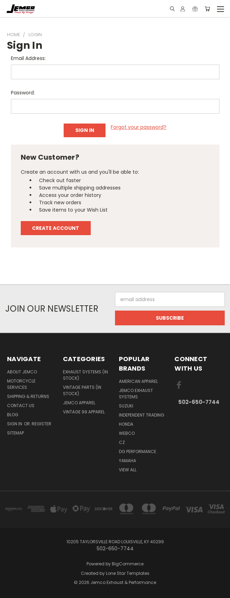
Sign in (15, 424)
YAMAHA (127, 461)
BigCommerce (127, 564)
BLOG (12, 415)
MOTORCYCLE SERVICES (21, 384)
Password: (23, 92)
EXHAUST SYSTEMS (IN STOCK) (85, 375)
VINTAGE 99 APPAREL (84, 412)
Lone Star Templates (127, 573)
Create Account (55, 228)
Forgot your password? (138, 127)
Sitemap (15, 433)
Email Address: (28, 58)
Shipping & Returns (28, 396)
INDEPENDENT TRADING (141, 415)
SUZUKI (126, 406)
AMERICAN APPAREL (138, 381)
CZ (122, 442)
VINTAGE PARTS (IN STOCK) (82, 390)
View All (127, 470)
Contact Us (20, 405)
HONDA (126, 424)
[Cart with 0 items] (207, 8)
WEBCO (127, 433)
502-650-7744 (198, 402)
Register (41, 424)
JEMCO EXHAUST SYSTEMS (136, 393)
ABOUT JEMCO (22, 372)
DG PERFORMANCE (137, 451)
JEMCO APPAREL (79, 403)
